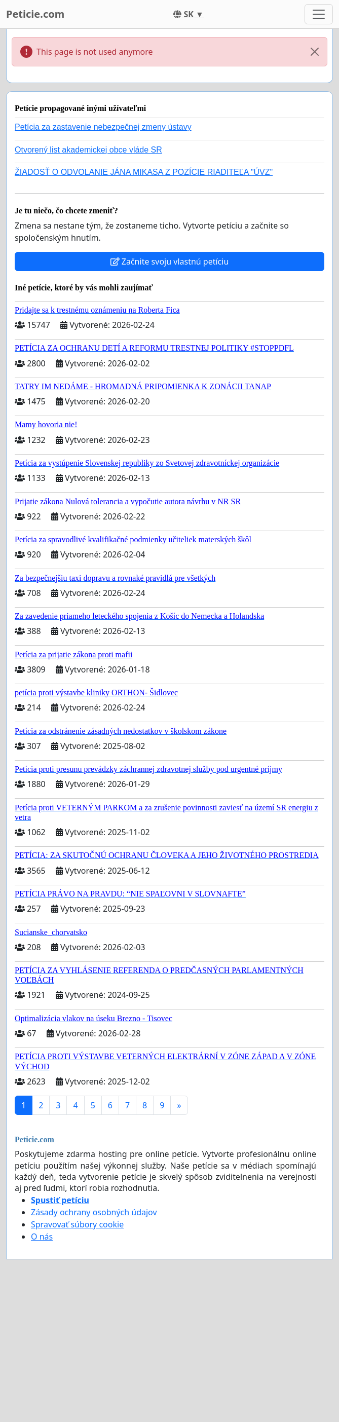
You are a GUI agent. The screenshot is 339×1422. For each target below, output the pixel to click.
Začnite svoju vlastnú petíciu (169, 261)
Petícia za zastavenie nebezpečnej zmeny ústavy (103, 127)
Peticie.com (35, 14)
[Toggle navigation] (319, 14)
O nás (42, 1236)
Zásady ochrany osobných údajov (94, 1212)
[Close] (315, 52)
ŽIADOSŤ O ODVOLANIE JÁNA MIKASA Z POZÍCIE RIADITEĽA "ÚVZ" (144, 172)
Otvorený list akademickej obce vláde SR (88, 149)
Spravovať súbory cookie (77, 1224)
